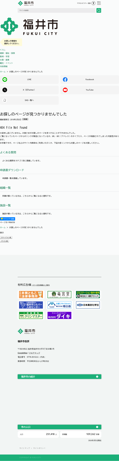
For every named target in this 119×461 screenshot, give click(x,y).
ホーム (3, 72)
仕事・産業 (4, 60)
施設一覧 (5, 205)
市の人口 (25, 427)
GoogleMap (22, 353)
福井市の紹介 (28, 376)
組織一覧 (5, 187)
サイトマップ (24, 448)
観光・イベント (6, 63)
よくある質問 (8, 152)
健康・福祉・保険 (7, 53)
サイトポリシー (39, 448)
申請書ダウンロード (12, 170)
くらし (3, 50)
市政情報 (3, 66)
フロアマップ (34, 353)
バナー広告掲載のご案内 (41, 285)
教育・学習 (4, 56)
